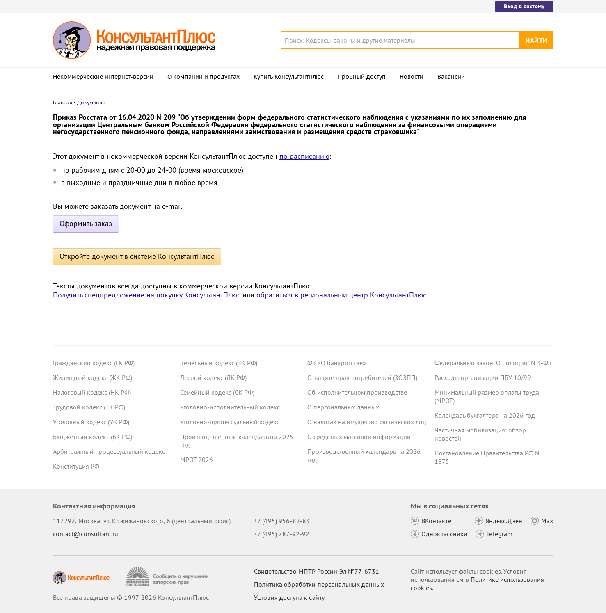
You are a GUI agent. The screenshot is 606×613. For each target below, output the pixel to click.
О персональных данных (343, 407)
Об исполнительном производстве (357, 392)
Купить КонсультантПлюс (289, 76)
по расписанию (304, 156)
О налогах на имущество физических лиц (366, 422)
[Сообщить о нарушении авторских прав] (168, 576)
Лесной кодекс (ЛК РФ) (213, 377)
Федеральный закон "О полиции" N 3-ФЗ (493, 363)
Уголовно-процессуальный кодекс (229, 422)
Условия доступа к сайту (289, 597)
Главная (62, 102)
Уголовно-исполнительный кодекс (230, 407)
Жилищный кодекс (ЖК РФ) (92, 377)
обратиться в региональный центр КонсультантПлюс (341, 295)
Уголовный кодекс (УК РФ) (91, 422)
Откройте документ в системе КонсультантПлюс (136, 256)
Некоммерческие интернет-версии (103, 76)
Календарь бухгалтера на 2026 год (484, 415)
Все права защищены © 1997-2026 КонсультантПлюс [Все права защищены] (131, 597)
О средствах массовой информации (359, 436)
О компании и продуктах (203, 76)
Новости (411, 76)
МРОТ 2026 (196, 459)
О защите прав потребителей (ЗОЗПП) (362, 377)
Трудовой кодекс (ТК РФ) (89, 407)
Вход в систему (524, 6)
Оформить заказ (85, 223)
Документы (91, 102)
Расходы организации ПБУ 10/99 (482, 377)
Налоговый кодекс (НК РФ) (92, 392)
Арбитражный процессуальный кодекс (109, 451)
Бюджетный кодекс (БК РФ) (92, 436)
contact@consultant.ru (86, 534)
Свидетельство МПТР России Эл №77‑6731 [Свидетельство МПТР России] (316, 571)
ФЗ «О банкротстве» (336, 363)
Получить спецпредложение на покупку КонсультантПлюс (146, 295)
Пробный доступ (362, 76)
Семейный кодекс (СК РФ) (217, 392)
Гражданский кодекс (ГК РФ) (94, 363)
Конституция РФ (76, 466)
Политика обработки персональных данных (319, 584)
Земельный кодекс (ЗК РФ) (218, 363)
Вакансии (451, 76)
